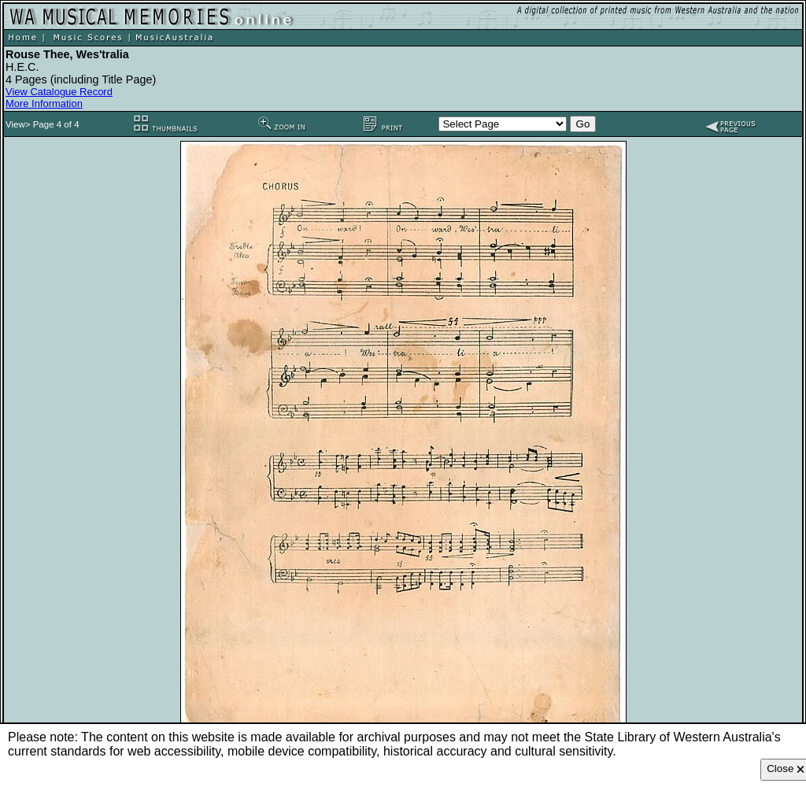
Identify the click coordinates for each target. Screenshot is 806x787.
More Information (44, 103)
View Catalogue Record (59, 92)
